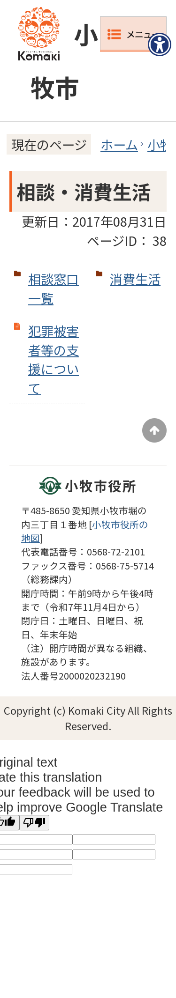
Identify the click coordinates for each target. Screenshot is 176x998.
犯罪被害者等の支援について (53, 359)
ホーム (119, 144)
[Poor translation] (34, 822)
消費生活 (135, 278)
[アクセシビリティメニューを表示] (159, 44)
